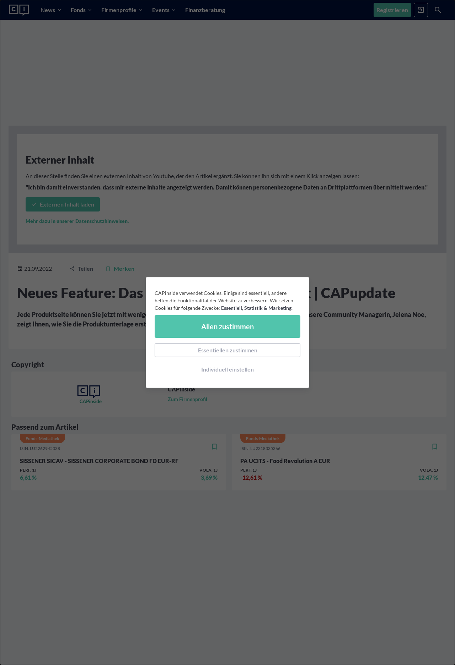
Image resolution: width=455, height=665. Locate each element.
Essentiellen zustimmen (227, 350)
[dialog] (227, 332)
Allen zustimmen (227, 326)
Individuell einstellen (227, 369)
